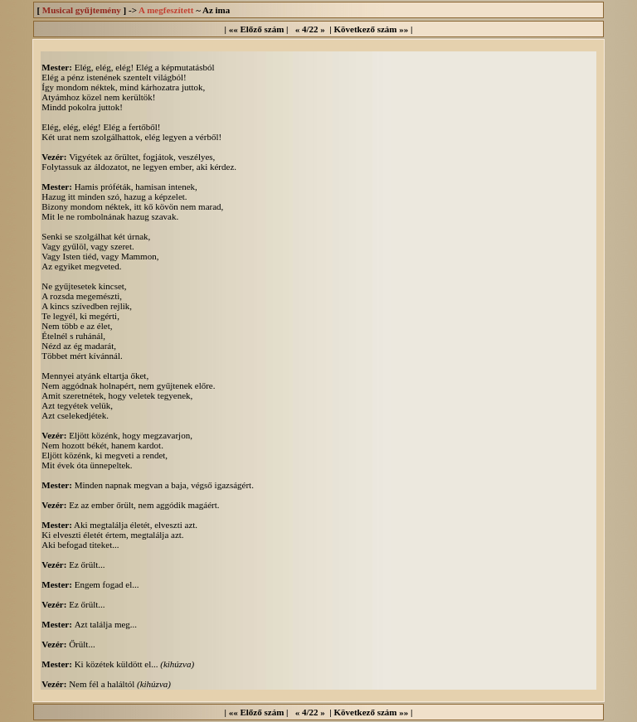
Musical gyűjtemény (81, 10)
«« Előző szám (256, 29)
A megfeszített (166, 10)
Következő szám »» (370, 29)
